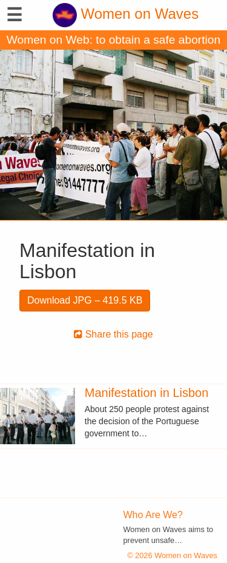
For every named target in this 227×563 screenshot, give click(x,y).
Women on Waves (126, 13)
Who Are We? (153, 515)
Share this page (113, 334)
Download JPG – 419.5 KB (84, 300)
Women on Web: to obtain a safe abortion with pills (113, 41)
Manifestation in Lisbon (147, 392)
